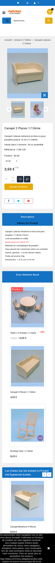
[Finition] (11, 161)
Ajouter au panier (19, 187)
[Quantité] (7, 179)
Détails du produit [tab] (27, 223)
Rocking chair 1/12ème (21, 451)
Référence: (10, 149)
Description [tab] (27, 216)
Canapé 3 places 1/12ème (22, 392)
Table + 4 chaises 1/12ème (23, 333)
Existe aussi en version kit (17, 242)
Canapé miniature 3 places (23, 527)
